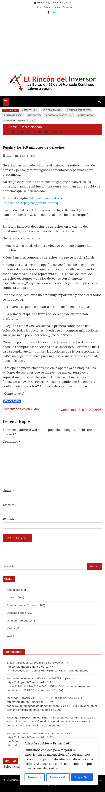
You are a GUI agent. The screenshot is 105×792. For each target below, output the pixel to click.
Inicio (38, 7)
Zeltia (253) (35, 115)
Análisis (12, 597)
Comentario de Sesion (21, 605)
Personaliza (34, 777)
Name (8, 490)
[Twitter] (53, 12)
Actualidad (13, 589)
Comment (11, 441)
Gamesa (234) (86, 115)
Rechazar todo (58, 777)
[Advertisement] (52, 42)
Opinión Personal (18, 620)
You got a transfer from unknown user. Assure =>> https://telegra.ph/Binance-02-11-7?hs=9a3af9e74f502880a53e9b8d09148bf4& (39, 737)
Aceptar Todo (82, 777)
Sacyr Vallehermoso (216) (20, 120)
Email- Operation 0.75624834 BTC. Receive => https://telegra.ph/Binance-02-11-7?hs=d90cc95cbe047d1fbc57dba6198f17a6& (37, 666)
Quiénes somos (52, 7)
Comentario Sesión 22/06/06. (23, 409)
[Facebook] (48, 12)
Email (8, 505)
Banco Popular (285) (80, 110)
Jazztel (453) (30, 110)
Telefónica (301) (52, 110)
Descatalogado (12, 401)
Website (9, 519)
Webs (10, 635)
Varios (11, 628)
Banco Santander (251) (60, 115)
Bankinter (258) (14, 115)
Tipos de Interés (77, 670)
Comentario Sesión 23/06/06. (81, 410)
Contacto (67, 7)
